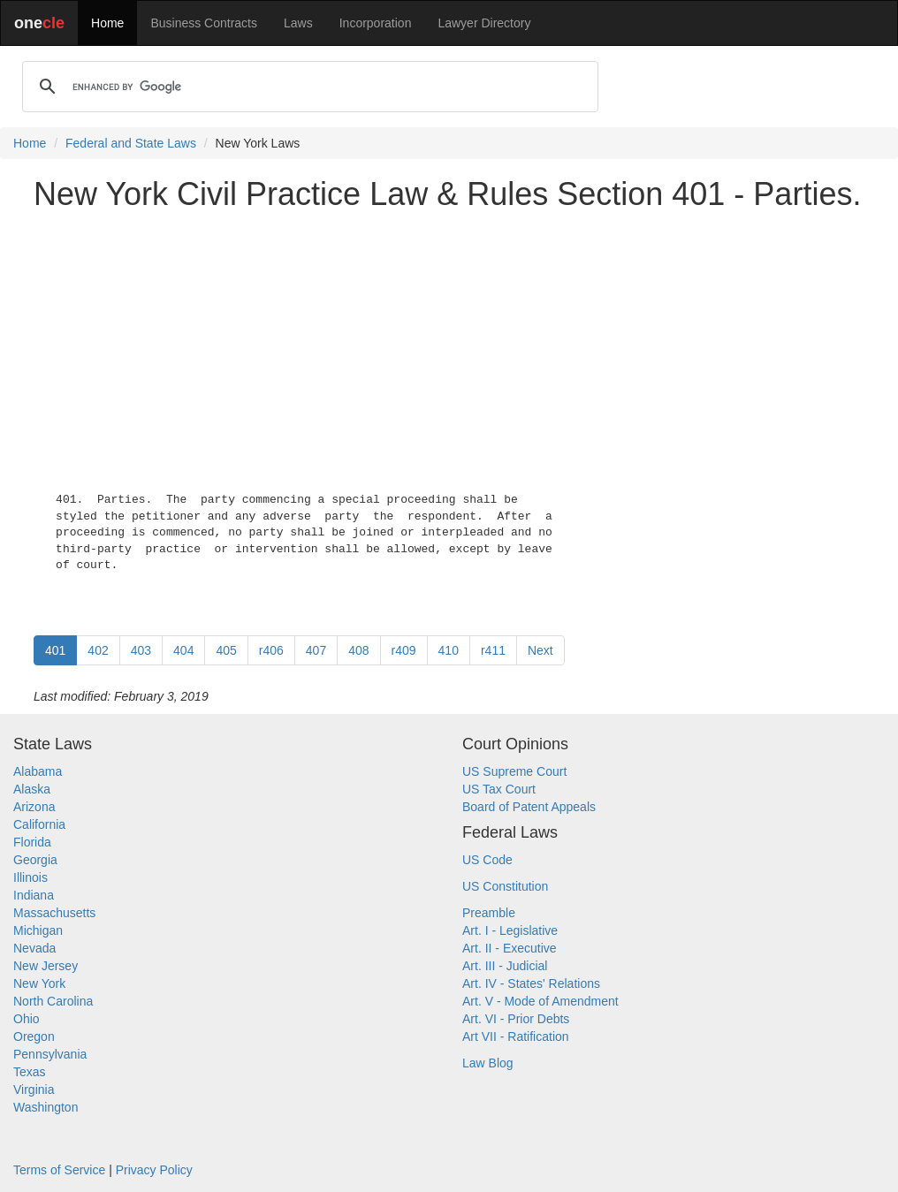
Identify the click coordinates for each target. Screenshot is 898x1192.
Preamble (488, 913)
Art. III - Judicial (504, 966)
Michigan (38, 930)
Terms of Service (59, 1170)
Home (107, 23)
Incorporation (375, 23)
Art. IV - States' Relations (531, 983)
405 (226, 650)
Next (540, 650)
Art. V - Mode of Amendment (540, 1001)
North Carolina (53, 1001)
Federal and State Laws (130, 143)
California (39, 824)
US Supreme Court (514, 771)
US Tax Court (499, 789)
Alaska (31, 789)
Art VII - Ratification (515, 1036)
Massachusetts (54, 913)
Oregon (34, 1036)
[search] (307, 86)
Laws (298, 23)
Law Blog (488, 1063)
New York (39, 983)
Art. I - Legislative (510, 930)
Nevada (34, 948)
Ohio (26, 1019)
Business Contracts (203, 23)
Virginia (33, 1089)
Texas (29, 1072)
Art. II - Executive (509, 948)
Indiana (33, 895)
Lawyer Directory (484, 23)
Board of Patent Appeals (529, 807)
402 (98, 650)
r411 (493, 650)
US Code (487, 860)
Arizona (34, 807)
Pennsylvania (50, 1054)
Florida (32, 842)
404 (183, 650)
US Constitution (505, 886)
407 (316, 650)
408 (358, 650)
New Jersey (45, 966)
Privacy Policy (154, 1170)
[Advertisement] (449, 348)
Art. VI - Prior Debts (515, 1019)
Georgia (35, 860)
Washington (45, 1107)
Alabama (37, 771)
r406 (271, 650)
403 (141, 650)
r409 (404, 650)
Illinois (30, 877)
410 (448, 650)
